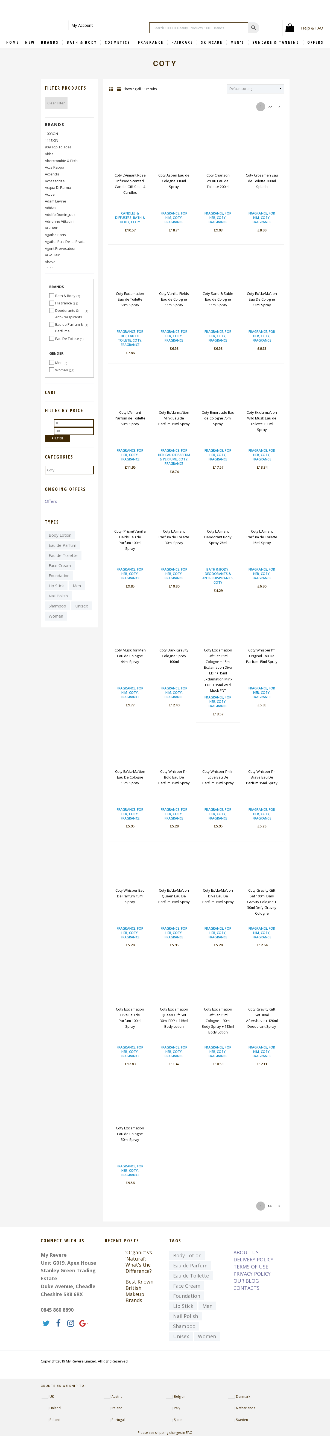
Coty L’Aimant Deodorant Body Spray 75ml (218, 537)
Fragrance (151, 42)
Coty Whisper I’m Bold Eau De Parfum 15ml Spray (174, 777)
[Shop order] (255, 88)
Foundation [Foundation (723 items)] (59, 575)
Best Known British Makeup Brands (139, 1290)
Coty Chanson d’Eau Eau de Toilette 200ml (218, 181)
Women (61, 370)
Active (50, 194)
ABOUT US (246, 1252)
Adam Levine (55, 201)
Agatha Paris (55, 234)
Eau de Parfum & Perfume (175, 457)
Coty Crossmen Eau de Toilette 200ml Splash (262, 181)
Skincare (212, 42)
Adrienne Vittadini (59, 221)
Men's (238, 42)
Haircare (183, 42)
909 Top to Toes (58, 147)
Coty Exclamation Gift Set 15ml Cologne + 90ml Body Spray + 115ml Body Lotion (218, 1021)
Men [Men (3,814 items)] (77, 585)
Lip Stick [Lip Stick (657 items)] (56, 585)
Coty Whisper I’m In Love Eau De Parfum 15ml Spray (218, 777)
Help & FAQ (312, 28)
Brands (55, 124)
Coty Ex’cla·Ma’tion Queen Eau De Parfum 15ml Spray (174, 896)
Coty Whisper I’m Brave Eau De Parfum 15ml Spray (262, 777)
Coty (135, 222)
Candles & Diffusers (127, 215)
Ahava (50, 261)
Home (12, 42)
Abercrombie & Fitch (61, 160)
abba (49, 153)
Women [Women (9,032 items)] (56, 616)
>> (270, 106)
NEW (30, 42)
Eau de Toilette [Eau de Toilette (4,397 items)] (63, 555)
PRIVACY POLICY (252, 1273)
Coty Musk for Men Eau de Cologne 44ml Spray (130, 656)
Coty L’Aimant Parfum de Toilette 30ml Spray (174, 537)
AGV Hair (52, 254)
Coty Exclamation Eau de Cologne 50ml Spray (130, 1134)
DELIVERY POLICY (253, 1259)
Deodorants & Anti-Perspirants (217, 575)
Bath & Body (82, 42)
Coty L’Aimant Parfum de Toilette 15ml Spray (262, 537)
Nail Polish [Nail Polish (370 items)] (58, 595)
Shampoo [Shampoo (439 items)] (57, 606)
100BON (51, 133)
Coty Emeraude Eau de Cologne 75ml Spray (218, 418)
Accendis (52, 174)
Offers (51, 501)
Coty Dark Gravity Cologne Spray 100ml (173, 656)
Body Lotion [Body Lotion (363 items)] (60, 535)
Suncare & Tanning (276, 42)
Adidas (50, 207)
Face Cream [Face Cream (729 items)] (60, 565)
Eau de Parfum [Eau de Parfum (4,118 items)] (62, 545)
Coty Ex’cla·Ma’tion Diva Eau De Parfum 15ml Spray (218, 896)
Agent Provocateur (60, 248)
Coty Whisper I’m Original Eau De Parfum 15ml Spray (262, 656)
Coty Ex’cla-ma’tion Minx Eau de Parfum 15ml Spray (174, 418)
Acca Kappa (54, 167)
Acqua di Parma (58, 187)
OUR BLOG (246, 1281)
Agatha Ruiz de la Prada (65, 241)
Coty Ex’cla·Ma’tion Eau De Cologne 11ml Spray (262, 299)
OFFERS (315, 42)
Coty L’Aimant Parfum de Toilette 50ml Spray (130, 418)
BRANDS (50, 42)
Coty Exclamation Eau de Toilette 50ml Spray (130, 299)
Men (59, 362)
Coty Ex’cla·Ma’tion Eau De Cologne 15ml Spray (130, 777)
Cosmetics (118, 42)
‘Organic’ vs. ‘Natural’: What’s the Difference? (139, 1261)
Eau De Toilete (128, 338)
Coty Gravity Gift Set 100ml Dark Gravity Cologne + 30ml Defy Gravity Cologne (261, 902)
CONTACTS (246, 1288)
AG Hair (51, 227)
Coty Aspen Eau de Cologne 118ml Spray (173, 181)
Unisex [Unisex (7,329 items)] (81, 606)
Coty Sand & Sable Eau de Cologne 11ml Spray (218, 299)
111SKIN (51, 140)
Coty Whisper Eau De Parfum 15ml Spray (130, 896)
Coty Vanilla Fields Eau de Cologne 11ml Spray (174, 299)
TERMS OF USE (250, 1266)
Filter (57, 438)
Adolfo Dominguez (60, 214)
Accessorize (55, 180)
